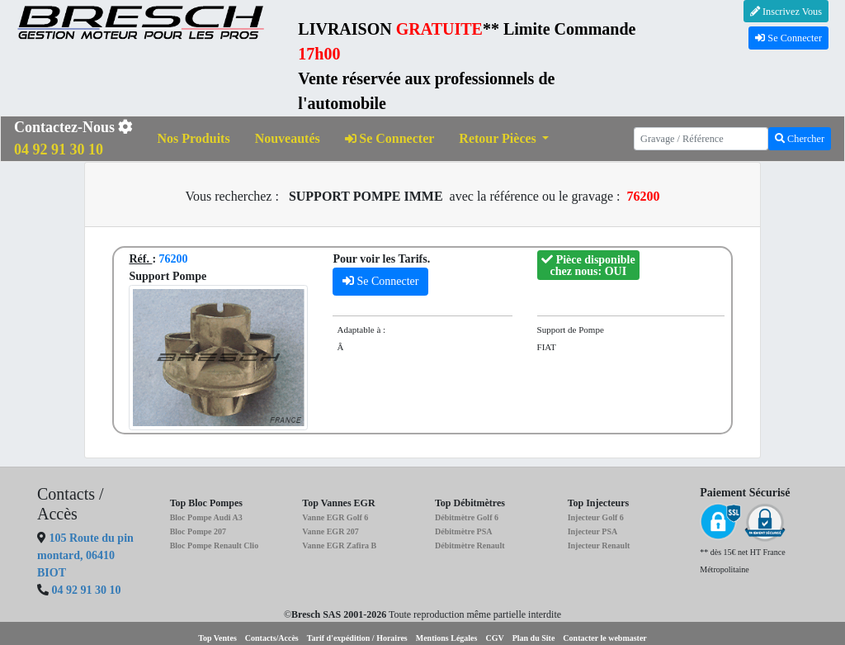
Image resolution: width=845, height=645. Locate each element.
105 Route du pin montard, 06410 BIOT (85, 555)
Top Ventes (217, 638)
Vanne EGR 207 (330, 531)
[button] (504, 139)
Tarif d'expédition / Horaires (357, 638)
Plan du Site (533, 638)
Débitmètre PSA (464, 531)
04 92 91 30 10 (86, 590)
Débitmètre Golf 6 (466, 517)
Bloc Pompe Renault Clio (214, 545)
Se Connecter (788, 38)
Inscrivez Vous (786, 11)
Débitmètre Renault (470, 545)
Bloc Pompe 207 (198, 531)
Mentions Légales (447, 638)
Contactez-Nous (73, 138)
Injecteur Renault (599, 545)
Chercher (799, 139)
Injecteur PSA (593, 531)
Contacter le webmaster (604, 638)
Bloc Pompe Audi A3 (206, 517)
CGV (494, 638)
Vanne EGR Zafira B (339, 545)
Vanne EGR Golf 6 (335, 517)
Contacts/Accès (272, 638)
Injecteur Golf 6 (596, 517)
